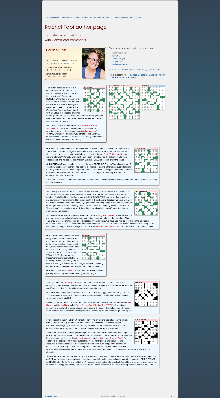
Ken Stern (131, 77)
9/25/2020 (55, 63)
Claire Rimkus (117, 77)
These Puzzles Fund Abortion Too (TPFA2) (94, 305)
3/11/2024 (65, 63)
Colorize (138, 17)
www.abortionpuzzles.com (107, 226)
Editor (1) (116, 55)
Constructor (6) (119, 53)
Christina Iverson (157, 75)
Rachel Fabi (56, 50)
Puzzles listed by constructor (101, 17)
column (71, 270)
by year (85, 17)
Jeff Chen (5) (118, 58)
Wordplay (68, 282)
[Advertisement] (100, 7)
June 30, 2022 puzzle (113, 154)
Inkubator (100, 338)
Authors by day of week (71, 17)
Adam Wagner (89, 131)
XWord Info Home (52, 17)
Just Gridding (109, 215)
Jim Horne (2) (118, 61)
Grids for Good (116, 338)
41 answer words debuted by (139, 69)
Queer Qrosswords (83, 338)
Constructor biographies (123, 17)
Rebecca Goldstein (138, 75)
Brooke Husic (63, 305)
